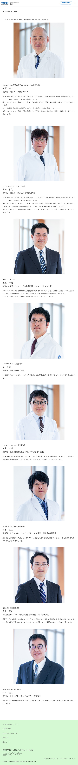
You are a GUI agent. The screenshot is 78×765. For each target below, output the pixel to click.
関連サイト (39, 742)
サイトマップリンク (52, 758)
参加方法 (39, 738)
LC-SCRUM (39, 729)
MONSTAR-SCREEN (39, 733)
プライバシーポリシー (68, 758)
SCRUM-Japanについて (39, 724)
